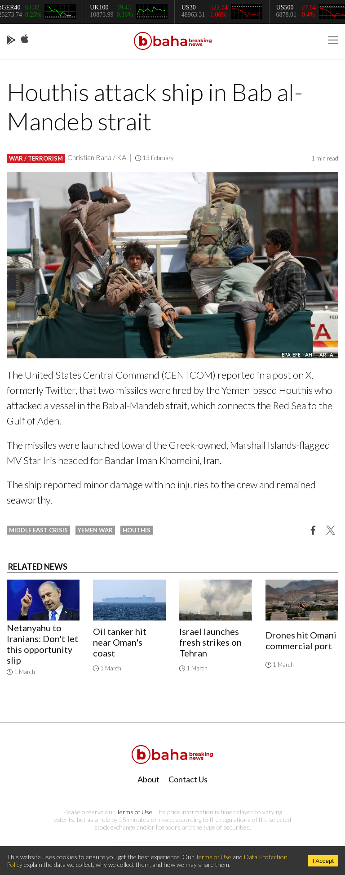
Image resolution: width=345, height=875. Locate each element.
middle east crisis (38, 530)
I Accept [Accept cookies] (323, 860)
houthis (136, 530)
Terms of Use (134, 812)
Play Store (11, 40)
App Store (24, 39)
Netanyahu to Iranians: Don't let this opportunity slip (42, 643)
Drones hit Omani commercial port (300, 640)
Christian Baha (89, 157)
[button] (313, 529)
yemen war (95, 530)
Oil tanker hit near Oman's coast (119, 642)
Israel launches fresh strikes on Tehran (210, 642)
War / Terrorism (36, 158)
